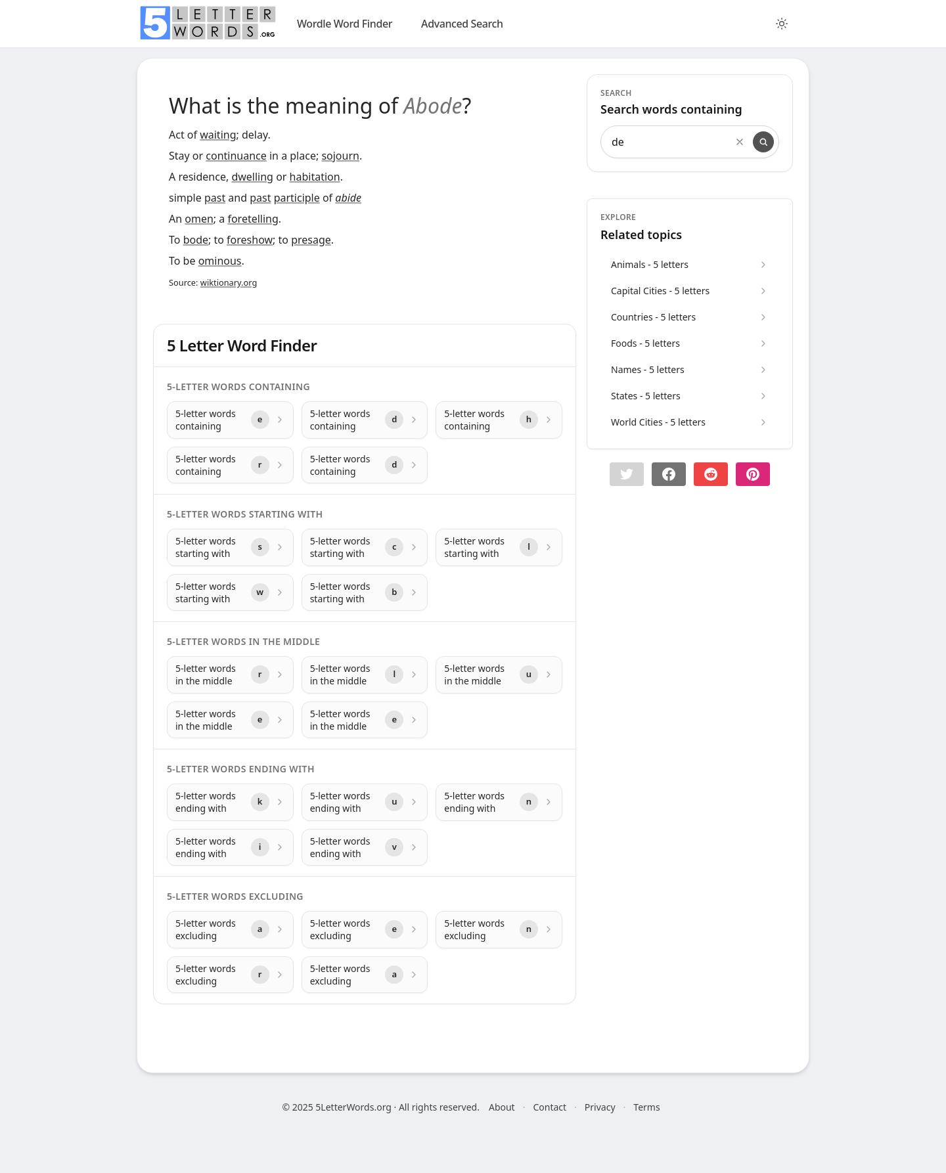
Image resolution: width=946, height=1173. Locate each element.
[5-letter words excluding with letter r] (230, 975)
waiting (218, 134)
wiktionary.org (228, 282)
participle (297, 197)
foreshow (250, 239)
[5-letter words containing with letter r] (230, 465)
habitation (315, 176)
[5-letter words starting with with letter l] (499, 547)
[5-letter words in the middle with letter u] (499, 675)
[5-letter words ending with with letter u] (365, 802)
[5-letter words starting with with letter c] (365, 547)
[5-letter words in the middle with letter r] (230, 675)
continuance (236, 155)
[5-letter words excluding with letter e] (365, 929)
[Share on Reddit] (711, 474)
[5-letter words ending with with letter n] (499, 802)
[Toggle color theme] (782, 23)
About (502, 1107)
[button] (627, 474)
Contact (549, 1107)
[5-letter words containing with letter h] (499, 420)
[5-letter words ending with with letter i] (230, 847)
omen (199, 218)
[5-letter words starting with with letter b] (365, 592)
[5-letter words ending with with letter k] (230, 802)
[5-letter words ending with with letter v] (365, 847)
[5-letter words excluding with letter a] (230, 929)
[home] (207, 23)
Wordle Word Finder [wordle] (344, 23)
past (214, 197)
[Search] (763, 141)
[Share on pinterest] (753, 474)
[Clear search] (739, 141)
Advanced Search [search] (462, 23)
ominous (220, 261)
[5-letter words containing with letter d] (365, 420)
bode (195, 239)
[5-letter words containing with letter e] (230, 420)
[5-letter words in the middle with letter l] (365, 675)
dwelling (252, 176)
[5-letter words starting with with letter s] (230, 547)
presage (311, 239)
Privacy (600, 1107)
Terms (646, 1107)
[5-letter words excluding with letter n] (499, 929)
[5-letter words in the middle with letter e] (230, 720)
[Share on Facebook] (669, 474)
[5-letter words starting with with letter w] (230, 592)
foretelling (252, 218)
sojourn (340, 155)
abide (348, 197)
